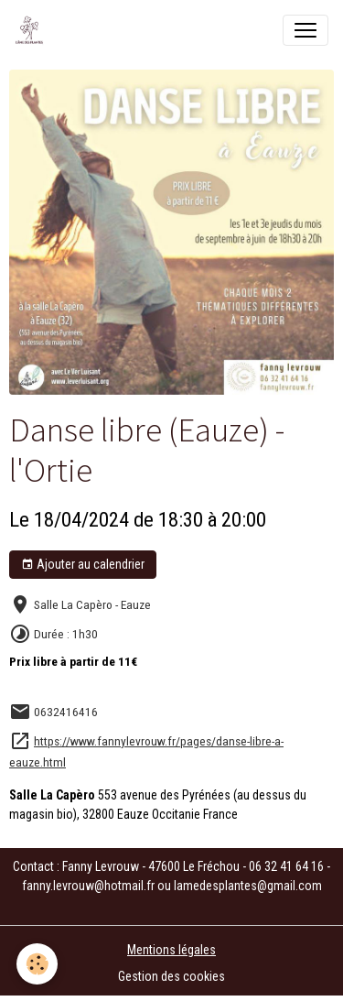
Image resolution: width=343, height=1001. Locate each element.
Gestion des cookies (171, 976)
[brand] (33, 30)
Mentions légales (171, 949)
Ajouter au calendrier (83, 565)
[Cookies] (37, 964)
